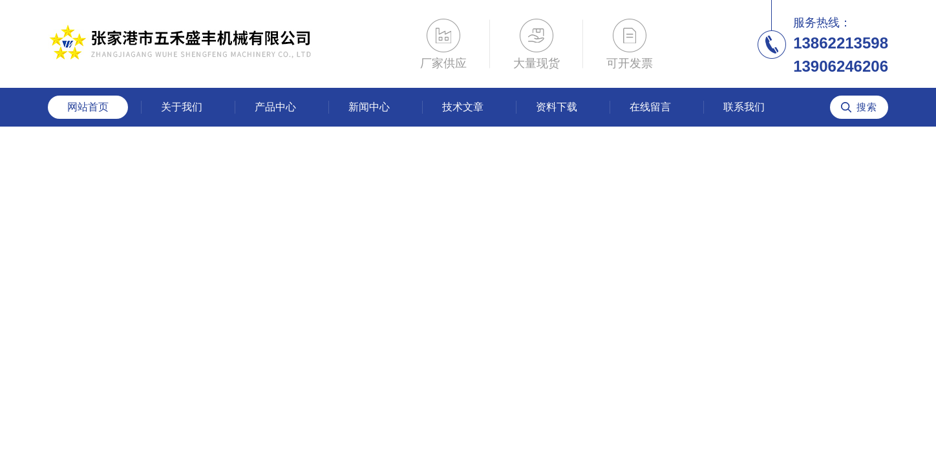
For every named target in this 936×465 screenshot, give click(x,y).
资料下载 (556, 106)
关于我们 (181, 106)
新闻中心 (369, 106)
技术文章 (463, 106)
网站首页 (88, 106)
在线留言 (650, 106)
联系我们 (744, 106)
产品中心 (275, 106)
